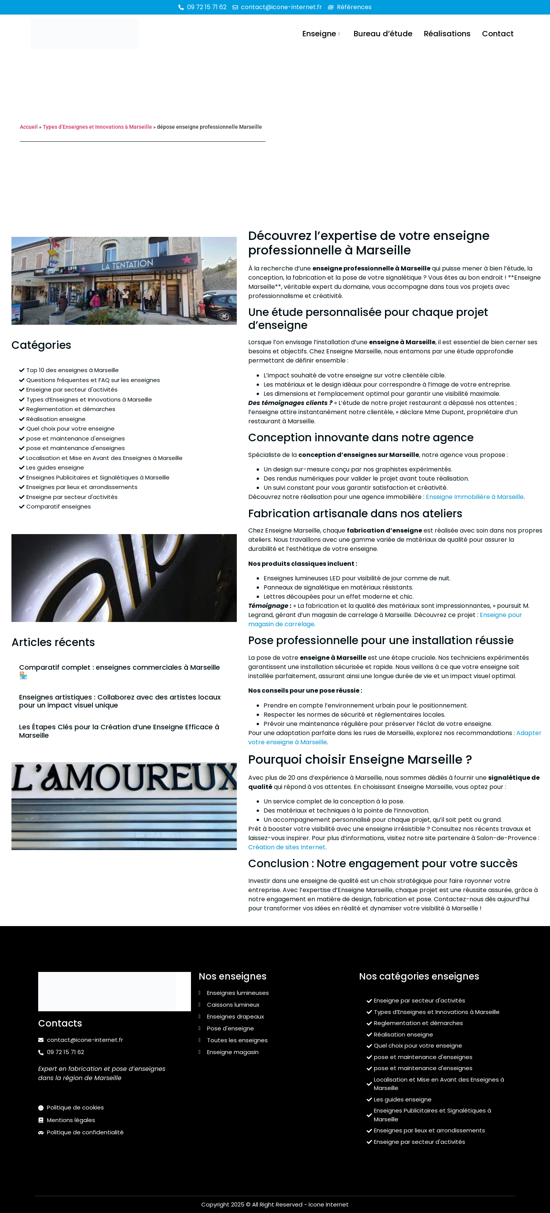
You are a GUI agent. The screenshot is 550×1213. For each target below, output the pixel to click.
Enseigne (321, 33)
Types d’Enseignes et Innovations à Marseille (97, 127)
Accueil (29, 127)
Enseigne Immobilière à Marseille (475, 496)
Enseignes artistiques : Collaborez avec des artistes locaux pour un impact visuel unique (120, 701)
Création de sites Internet (286, 847)
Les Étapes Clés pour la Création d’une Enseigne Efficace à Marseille (119, 731)
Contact (498, 33)
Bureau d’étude (383, 33)
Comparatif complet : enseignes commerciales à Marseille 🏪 (119, 671)
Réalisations (447, 33)
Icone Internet (329, 1204)
